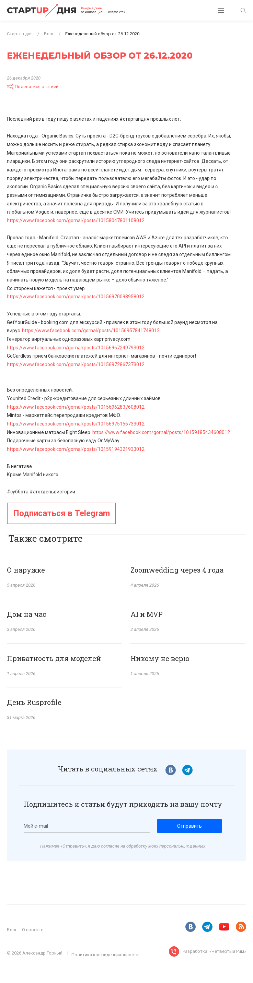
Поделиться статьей (32, 86)
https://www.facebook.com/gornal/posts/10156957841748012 (91, 330)
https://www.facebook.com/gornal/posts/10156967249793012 (76, 347)
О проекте (32, 929)
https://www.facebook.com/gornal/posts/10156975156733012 (76, 424)
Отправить (189, 826)
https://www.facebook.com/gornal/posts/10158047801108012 (76, 220)
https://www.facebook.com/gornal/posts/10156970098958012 (76, 296)
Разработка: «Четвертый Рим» (214, 951)
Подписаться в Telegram (61, 513)
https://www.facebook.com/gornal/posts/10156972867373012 (76, 364)
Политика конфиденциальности (105, 954)
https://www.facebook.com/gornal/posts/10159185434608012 (161, 432)
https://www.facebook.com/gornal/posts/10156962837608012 (76, 407)
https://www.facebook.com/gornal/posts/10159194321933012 (76, 449)
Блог (12, 929)
